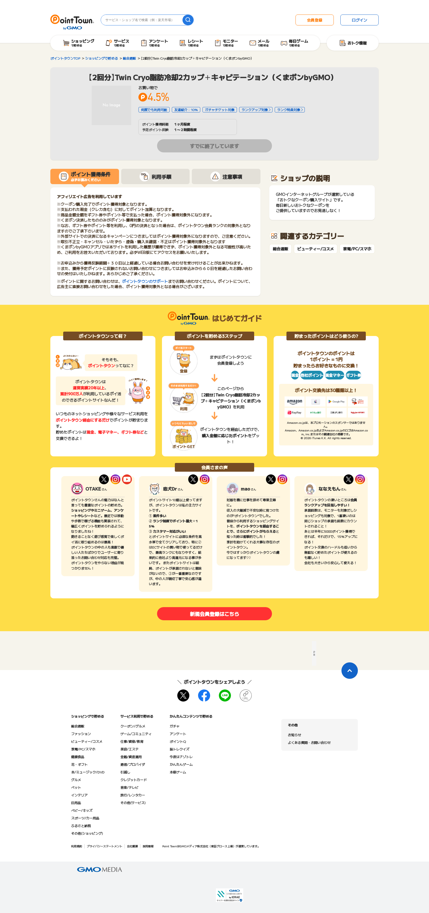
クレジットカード (133, 779)
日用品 (76, 802)
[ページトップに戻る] (349, 670)
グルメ (76, 779)
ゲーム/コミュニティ (136, 733)
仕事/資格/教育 (131, 741)
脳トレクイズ (179, 749)
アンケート (178, 733)
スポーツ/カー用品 (85, 818)
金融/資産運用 (131, 756)
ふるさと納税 (81, 825)
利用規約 (76, 846)
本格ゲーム (178, 772)
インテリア (79, 795)
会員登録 (314, 20)
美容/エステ (129, 749)
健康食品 (77, 756)
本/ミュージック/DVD (88, 772)
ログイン (359, 20)
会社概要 (132, 846)
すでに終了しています (214, 145)
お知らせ (294, 734)
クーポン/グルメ (132, 726)
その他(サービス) (133, 802)
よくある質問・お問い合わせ (309, 742)
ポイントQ (178, 741)
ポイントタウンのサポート (145, 281)
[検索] (187, 20)
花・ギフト (79, 764)
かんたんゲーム (181, 764)
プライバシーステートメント (104, 846)
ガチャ (174, 726)
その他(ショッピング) (87, 833)
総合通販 (280, 249)
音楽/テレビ (129, 787)
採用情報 (148, 846)
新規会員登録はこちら (214, 613)
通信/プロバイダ (132, 764)
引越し (125, 772)
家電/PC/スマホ (357, 249)
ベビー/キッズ (81, 810)
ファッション (81, 733)
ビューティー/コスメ (315, 249)
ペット (76, 787)
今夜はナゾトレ (181, 756)
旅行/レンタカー (132, 795)
